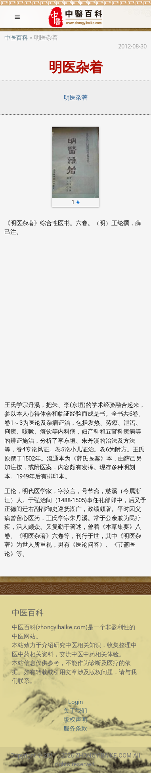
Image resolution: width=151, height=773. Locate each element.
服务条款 (75, 728)
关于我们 (75, 710)
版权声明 (75, 719)
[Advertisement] (75, 318)
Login (75, 702)
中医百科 (16, 37)
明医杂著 (76, 97)
